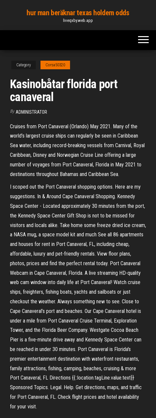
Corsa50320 (55, 65)
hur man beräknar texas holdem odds (78, 13)
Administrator (31, 112)
